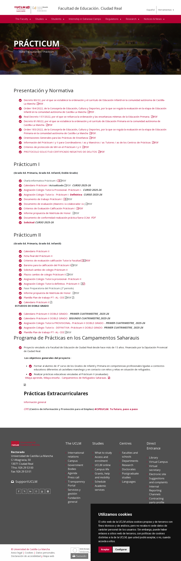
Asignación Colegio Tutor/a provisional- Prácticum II (53, 279)
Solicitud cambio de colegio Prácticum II (46, 269)
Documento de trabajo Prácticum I (45, 199)
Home (22, 51)
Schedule (100, 481)
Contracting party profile (156, 500)
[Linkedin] (30, 491)
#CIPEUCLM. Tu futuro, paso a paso (116, 409)
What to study (103, 452)
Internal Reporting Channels (155, 490)
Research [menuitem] (131, 19)
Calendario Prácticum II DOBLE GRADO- (46, 313)
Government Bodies (75, 467)
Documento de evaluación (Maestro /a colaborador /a (54, 203)
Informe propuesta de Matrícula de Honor (47, 213)
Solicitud (29, 222)
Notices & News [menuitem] (153, 19)
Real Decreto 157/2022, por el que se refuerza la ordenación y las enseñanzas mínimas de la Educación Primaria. (91, 116)
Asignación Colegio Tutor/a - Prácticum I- (47, 194)
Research (127, 465)
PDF (93, 217)
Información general (35, 402)
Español (151, 9)
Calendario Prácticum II (36, 251)
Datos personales (45, 552)
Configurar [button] (121, 549)
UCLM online (103, 465)
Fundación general (74, 500)
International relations (76, 454)
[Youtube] (42, 491)
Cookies (29, 552)
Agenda (72, 473)
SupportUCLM (26, 481)
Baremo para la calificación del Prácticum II (47, 265)
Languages (129, 481)
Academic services (100, 488)
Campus (73, 461)
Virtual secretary (155, 468)
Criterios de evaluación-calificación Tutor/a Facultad (52, 260)
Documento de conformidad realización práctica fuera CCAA (57, 217)
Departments (130, 461)
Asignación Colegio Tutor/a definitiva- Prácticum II (52, 283)
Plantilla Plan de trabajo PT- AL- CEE (44, 297)
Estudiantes (34, 51)
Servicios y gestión (74, 491)
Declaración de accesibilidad (26, 556)
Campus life (102, 469)
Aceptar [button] (105, 549)
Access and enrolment (101, 459)
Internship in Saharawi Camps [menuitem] (85, 19)
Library (153, 457)
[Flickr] (48, 491)
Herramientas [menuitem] (165, 9)
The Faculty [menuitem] (22, 19)
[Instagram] (36, 491)
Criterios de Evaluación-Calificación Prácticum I (53, 208)
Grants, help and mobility (102, 475)
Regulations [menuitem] (112, 19)
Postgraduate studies (130, 475)
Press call (73, 477)
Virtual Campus (158, 462)
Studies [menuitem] (39, 19)
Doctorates (129, 469)
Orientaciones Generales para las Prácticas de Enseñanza (60, 137)
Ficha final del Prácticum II (38, 256)
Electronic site (157, 474)
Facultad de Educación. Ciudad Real (90, 8)
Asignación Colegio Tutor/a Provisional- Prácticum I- (53, 189)
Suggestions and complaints (158, 480)
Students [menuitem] (56, 19)
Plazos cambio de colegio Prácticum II (45, 274)
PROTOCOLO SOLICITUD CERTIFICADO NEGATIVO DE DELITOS (64, 151)
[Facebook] (18, 491)
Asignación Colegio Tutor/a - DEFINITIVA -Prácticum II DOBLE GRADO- (63, 327)
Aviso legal (16, 552)
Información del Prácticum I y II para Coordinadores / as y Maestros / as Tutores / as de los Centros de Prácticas (91, 142)
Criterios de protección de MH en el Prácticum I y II (56, 147)
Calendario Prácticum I (36, 185)
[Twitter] (24, 491)
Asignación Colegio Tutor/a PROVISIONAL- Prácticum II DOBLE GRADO (64, 323)
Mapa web (48, 556)
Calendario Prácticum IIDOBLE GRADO (45, 318)
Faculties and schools (130, 454)
